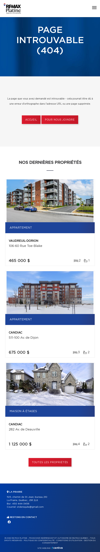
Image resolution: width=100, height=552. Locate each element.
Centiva (57, 548)
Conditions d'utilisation (69, 540)
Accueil (31, 120)
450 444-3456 (20, 504)
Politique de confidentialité (39, 540)
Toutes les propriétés (50, 462)
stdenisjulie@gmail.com (30, 507)
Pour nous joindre (60, 120)
